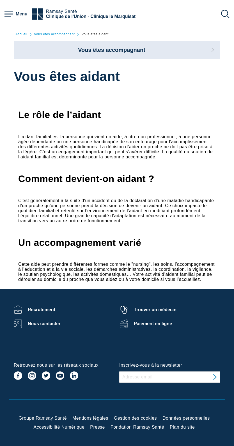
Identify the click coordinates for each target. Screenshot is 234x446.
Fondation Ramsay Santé (137, 427)
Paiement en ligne (153, 323)
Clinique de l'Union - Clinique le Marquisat (91, 16)
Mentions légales (90, 418)
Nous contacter (44, 323)
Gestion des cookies (135, 418)
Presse (97, 427)
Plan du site (182, 427)
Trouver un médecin (155, 309)
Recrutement (41, 309)
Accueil (21, 34)
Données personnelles (186, 418)
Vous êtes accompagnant (54, 34)
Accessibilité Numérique (59, 427)
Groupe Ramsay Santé (43, 418)
